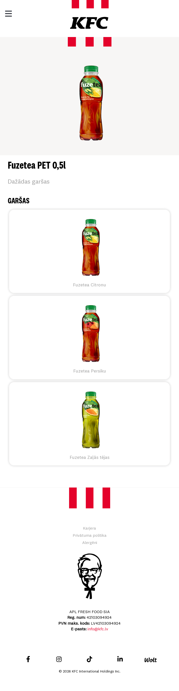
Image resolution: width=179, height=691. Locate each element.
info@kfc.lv (98, 628)
